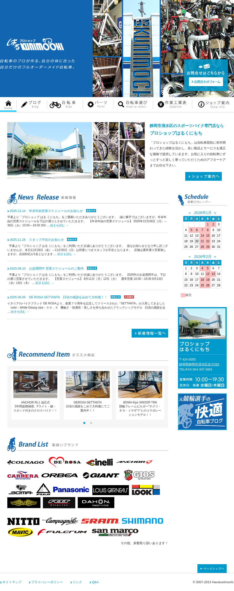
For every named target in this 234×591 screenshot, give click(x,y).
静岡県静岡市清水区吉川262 (199, 364)
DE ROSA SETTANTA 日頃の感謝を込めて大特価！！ (58, 297)
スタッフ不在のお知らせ (37, 239)
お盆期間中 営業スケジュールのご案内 (47, 268)
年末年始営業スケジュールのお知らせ (46, 211)
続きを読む (59, 225)
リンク (77, 582)
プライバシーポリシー (47, 582)
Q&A (95, 582)
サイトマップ (11, 582)
